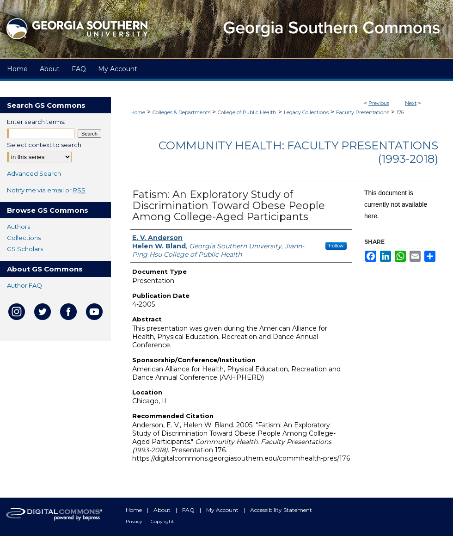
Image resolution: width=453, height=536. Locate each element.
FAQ (189, 509)
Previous (378, 103)
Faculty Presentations (362, 112)
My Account (223, 509)
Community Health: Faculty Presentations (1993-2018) (298, 152)
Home (137, 112)
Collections (24, 237)
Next (410, 103)
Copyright (162, 521)
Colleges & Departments (181, 112)
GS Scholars (25, 249)
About (162, 509)
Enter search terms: (36, 121)
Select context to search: (45, 144)
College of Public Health (247, 112)
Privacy (134, 521)
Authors (18, 226)
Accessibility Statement (281, 509)
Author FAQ (24, 285)
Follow (336, 245)
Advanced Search (34, 173)
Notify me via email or (46, 190)
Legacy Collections (306, 112)
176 (400, 112)
